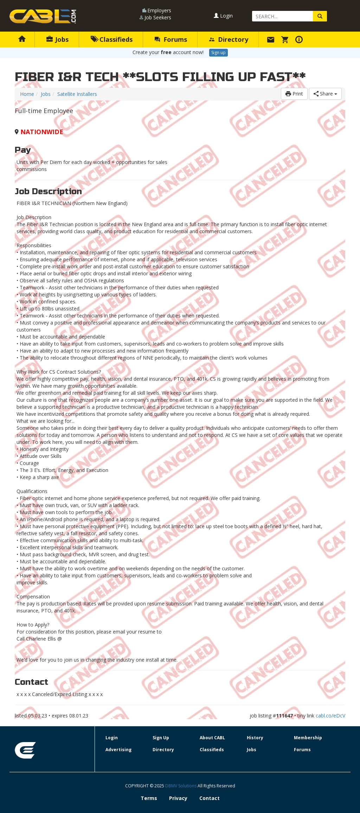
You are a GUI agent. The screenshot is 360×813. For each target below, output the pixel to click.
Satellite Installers (77, 94)
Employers (159, 10)
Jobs (57, 39)
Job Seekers (157, 17)
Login (223, 15)
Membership (308, 738)
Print (294, 93)
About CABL (212, 738)
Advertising (118, 750)
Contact (209, 798)
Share (325, 93)
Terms (149, 798)
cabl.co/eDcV (330, 715)
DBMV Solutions (181, 786)
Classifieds (112, 39)
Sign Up (161, 738)
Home (27, 94)
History (255, 738)
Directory (228, 39)
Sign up (218, 52)
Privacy (178, 798)
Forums (171, 39)
